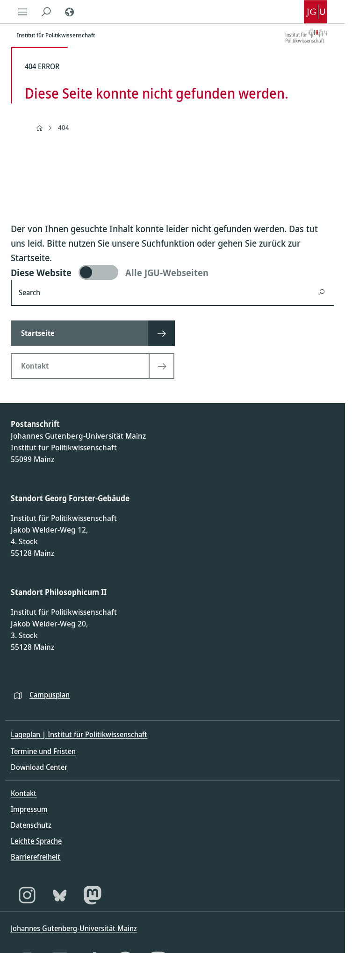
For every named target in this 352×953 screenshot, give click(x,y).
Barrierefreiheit (35, 857)
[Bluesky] (59, 895)
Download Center (39, 767)
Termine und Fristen (43, 751)
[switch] (172, 272)
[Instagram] (27, 895)
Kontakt (23, 793)
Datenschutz (31, 825)
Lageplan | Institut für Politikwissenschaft (79, 734)
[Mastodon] (92, 895)
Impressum (29, 809)
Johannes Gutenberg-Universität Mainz (74, 928)
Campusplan (49, 695)
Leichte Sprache (36, 841)
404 (63, 127)
